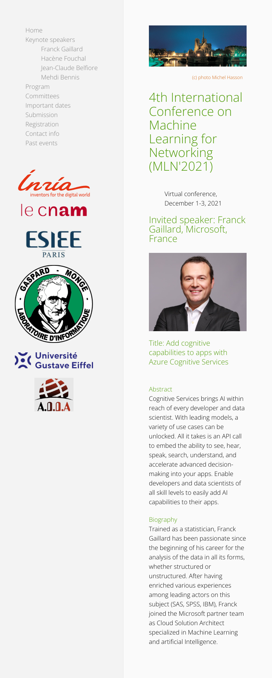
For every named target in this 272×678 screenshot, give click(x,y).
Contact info (42, 133)
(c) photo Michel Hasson (217, 77)
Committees (42, 96)
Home (34, 30)
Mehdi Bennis (60, 77)
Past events (41, 143)
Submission (41, 114)
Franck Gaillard (62, 49)
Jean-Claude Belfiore (69, 67)
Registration (42, 124)
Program (37, 86)
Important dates (48, 105)
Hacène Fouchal (63, 58)
